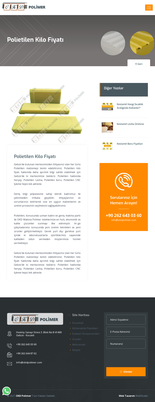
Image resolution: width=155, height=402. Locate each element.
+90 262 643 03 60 (124, 215)
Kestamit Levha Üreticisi (130, 124)
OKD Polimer (23, 395)
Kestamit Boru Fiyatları (130, 144)
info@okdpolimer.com (123, 220)
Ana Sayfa (15, 52)
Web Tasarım (127, 395)
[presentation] (129, 360)
